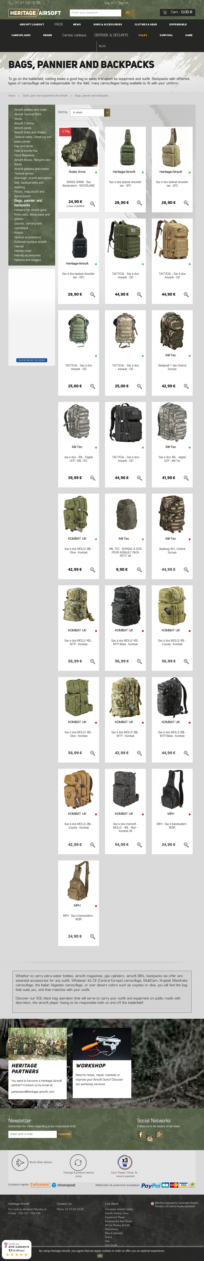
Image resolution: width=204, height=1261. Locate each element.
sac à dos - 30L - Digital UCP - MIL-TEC (78, 448)
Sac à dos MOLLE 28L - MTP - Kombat (125, 723)
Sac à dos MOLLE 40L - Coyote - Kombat (172, 631)
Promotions (111, 1218)
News (61, 24)
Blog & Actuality (114, 1222)
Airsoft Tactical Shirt (27, 103)
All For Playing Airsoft (117, 1214)
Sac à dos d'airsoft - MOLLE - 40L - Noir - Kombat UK (125, 817)
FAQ (107, 1230)
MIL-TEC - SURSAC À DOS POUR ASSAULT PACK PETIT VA (125, 542)
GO (128, 12)
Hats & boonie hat (25, 140)
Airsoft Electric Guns (117, 1202)
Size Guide (111, 1234)
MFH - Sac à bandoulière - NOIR (172, 815)
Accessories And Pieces (118, 1210)
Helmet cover (23, 240)
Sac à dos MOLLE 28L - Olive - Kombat (79, 540)
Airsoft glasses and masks (31, 158)
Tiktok (149, 1126)
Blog (155, 35)
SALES (110, 35)
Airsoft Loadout (29, 24)
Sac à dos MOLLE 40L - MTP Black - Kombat (125, 631)
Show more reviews (32, 349)
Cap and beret (23, 135)
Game (142, 35)
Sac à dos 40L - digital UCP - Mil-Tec (172, 448)
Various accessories (27, 226)
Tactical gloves (23, 162)
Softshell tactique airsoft (30, 231)
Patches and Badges (27, 249)
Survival (126, 35)
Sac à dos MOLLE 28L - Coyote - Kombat (79, 815)
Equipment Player (115, 1206)
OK (100, 1255)
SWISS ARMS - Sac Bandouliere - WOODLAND (78, 175)
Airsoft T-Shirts (24, 112)
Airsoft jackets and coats (30, 99)
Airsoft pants (22, 117)
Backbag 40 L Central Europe (172, 540)
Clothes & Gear (116, 24)
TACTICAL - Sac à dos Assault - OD (125, 265)
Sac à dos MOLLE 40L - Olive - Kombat (79, 723)
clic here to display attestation (180, 1196)
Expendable (141, 24)
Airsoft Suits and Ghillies (30, 121)
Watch (18, 221)
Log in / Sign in (116, 3)
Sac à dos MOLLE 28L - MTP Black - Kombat (172, 723)
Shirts (18, 108)
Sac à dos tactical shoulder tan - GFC (125, 173)
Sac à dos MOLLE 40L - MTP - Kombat (79, 631)
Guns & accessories (84, 24)
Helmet (19, 235)
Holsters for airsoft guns (30, 199)
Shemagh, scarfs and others (33, 167)
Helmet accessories (27, 244)
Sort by (62, 101)
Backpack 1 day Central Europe (172, 356)
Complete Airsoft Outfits (119, 1198)
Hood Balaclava (24, 144)
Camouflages (165, 24)
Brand (184, 24)
